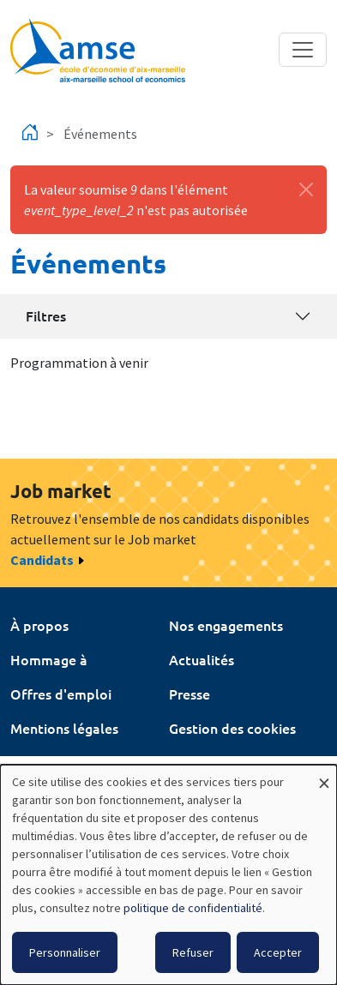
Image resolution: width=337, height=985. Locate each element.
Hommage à (48, 659)
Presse (189, 693)
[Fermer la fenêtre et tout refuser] (324, 775)
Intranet (36, 762)
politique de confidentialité (192, 908)
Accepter (278, 952)
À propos (39, 625)
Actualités (201, 659)
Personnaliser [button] (64, 952)
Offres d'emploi (60, 693)
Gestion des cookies (232, 727)
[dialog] (168, 875)
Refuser (193, 952)
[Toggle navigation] (303, 50)
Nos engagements (226, 625)
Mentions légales (64, 727)
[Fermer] (306, 189)
